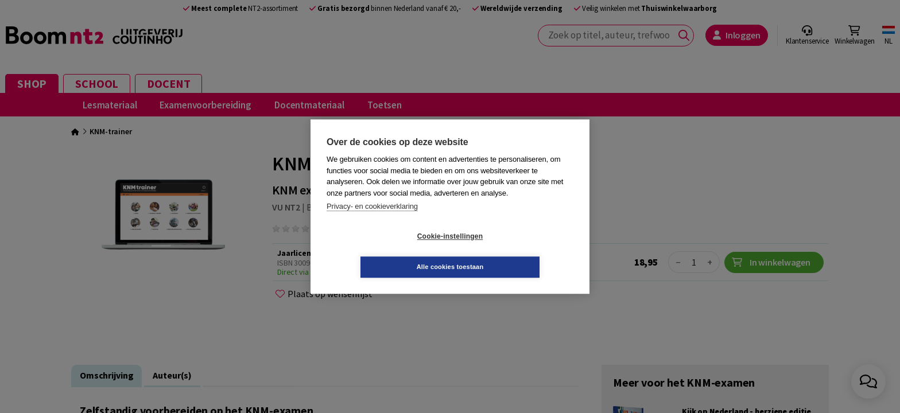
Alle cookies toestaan (518, 251)
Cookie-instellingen (381, 252)
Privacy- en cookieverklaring (372, 221)
